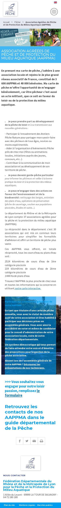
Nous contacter (14, 475)
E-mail (34, 441)
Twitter (26, 441)
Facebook (19, 441)
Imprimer (41, 441)
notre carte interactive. (27, 288)
